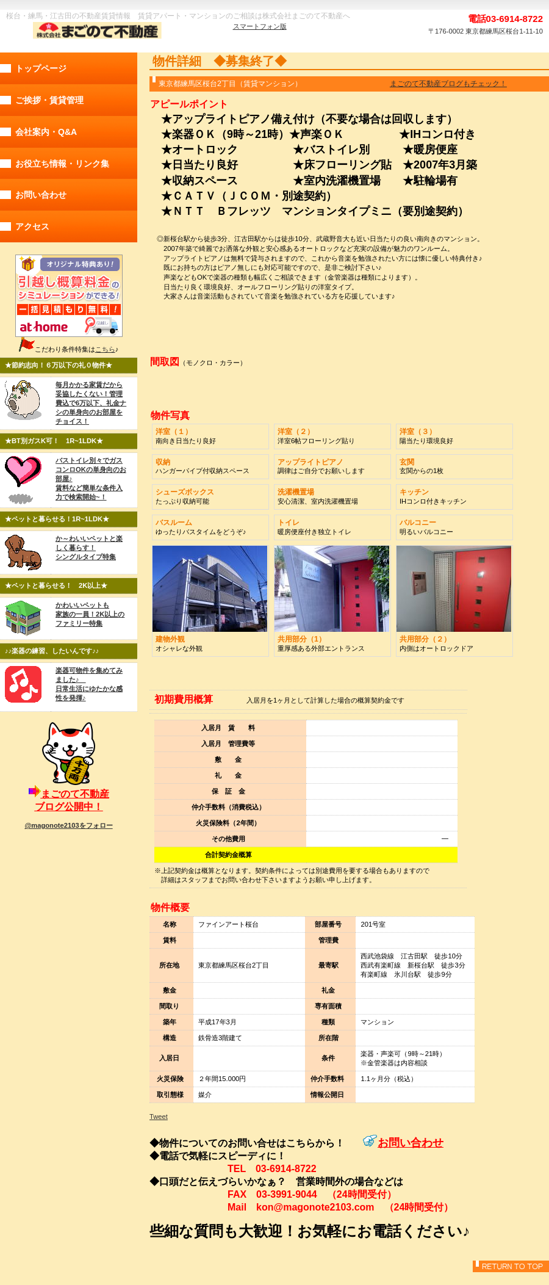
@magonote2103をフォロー (68, 825)
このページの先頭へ (511, 1266)
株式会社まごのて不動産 (94, 31)
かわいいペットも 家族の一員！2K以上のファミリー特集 (90, 614)
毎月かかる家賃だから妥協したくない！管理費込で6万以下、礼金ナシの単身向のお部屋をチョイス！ (91, 403)
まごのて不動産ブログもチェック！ (448, 83)
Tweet (158, 1116)
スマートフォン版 (260, 26)
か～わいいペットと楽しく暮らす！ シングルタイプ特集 (89, 547)
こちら (105, 349)
